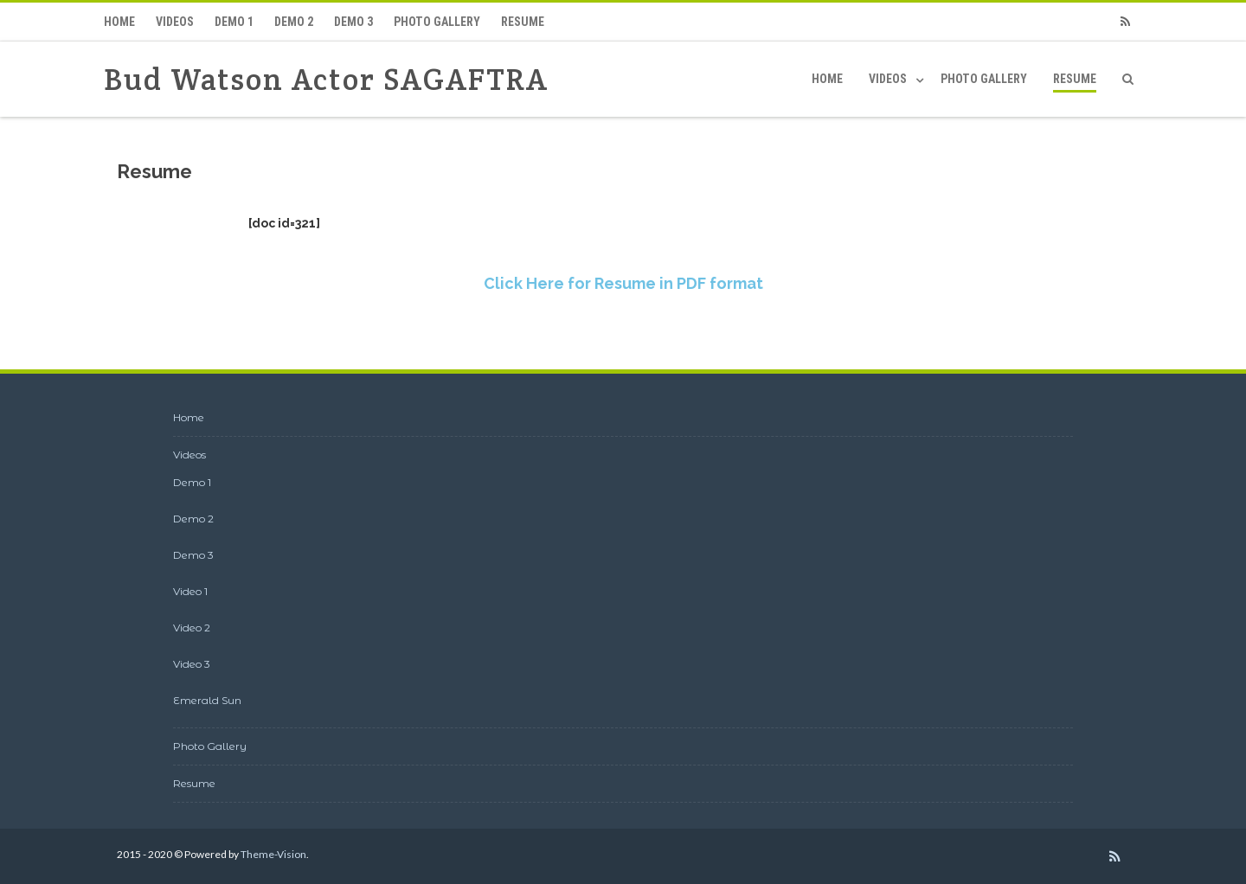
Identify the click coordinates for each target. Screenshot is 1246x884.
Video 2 (191, 627)
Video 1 (190, 591)
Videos (175, 22)
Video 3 (191, 663)
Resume (522, 22)
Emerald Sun (207, 700)
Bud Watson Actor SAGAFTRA (326, 79)
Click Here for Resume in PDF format (623, 283)
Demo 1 (234, 22)
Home (119, 22)
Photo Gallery (437, 22)
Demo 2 (293, 22)
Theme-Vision (273, 854)
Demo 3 (353, 22)
